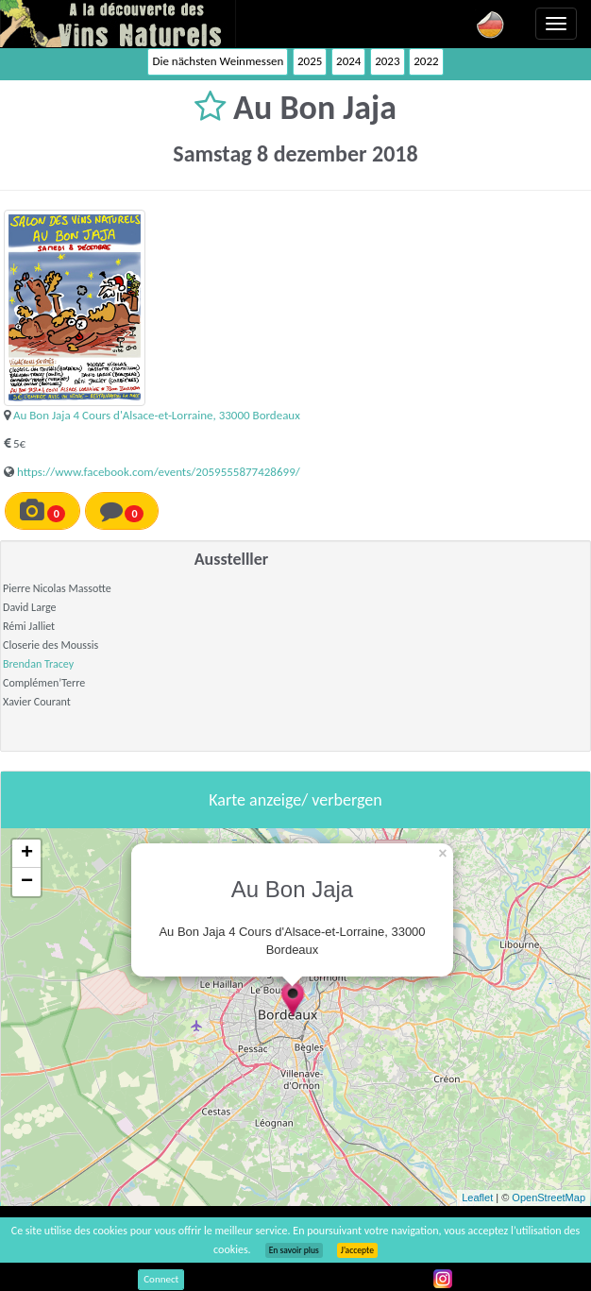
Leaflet (477, 1197)
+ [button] (27, 854)
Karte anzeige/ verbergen (295, 800)
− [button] (27, 882)
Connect (161, 1279)
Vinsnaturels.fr (118, 23)
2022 (426, 61)
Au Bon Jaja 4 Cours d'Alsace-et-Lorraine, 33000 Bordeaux (156, 415)
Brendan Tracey (38, 664)
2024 (348, 61)
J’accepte (357, 1250)
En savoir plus (294, 1250)
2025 (309, 61)
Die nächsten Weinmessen (217, 61)
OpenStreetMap (548, 1197)
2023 (387, 61)
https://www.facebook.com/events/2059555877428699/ (158, 472)
